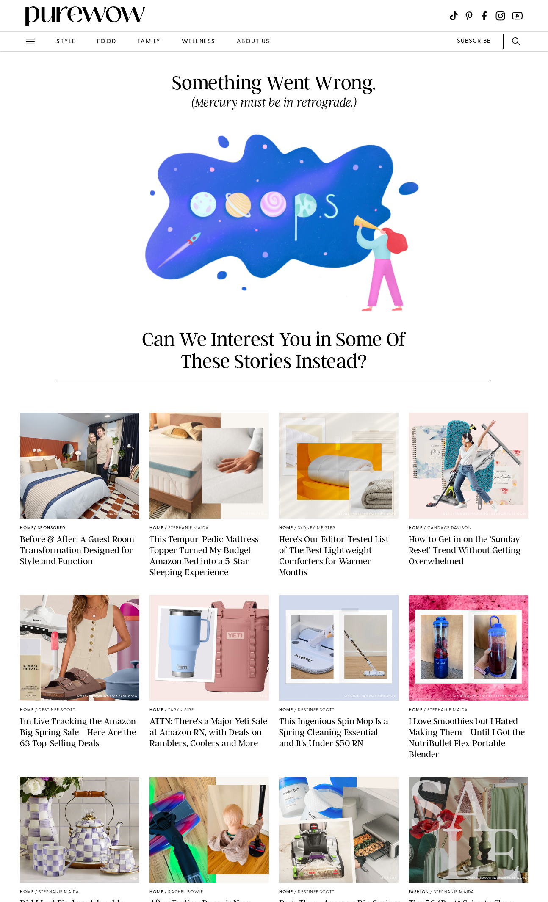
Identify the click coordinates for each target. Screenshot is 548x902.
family (149, 42)
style (66, 42)
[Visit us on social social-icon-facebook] (484, 15)
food (106, 42)
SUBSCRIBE (473, 41)
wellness (199, 42)
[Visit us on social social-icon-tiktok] (453, 15)
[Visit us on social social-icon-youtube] (517, 16)
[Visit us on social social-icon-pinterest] (469, 15)
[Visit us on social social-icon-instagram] (500, 16)
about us (253, 42)
